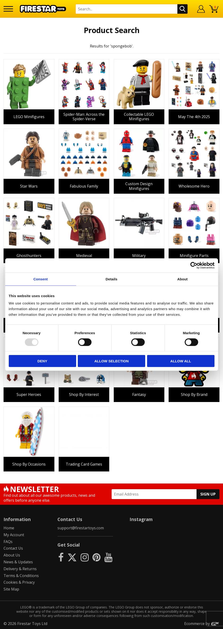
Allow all (180, 361)
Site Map (11, 589)
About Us (12, 555)
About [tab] (182, 279)
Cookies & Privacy (19, 582)
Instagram (141, 519)
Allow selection (111, 361)
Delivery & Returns (20, 568)
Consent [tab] (40, 279)
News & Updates (18, 562)
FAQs (8, 541)
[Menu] (8, 9)
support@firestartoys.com (80, 528)
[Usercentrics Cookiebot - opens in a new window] (193, 265)
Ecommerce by (201, 623)
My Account (14, 534)
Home (9, 528)
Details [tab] (112, 279)
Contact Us (13, 548)
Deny (42, 361)
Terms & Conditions (21, 575)
